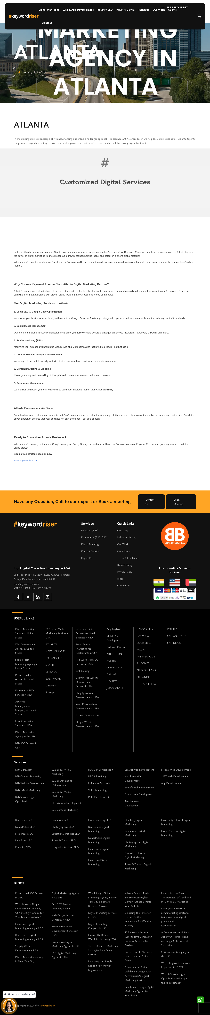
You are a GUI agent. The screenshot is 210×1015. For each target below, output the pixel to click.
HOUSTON (113, 681)
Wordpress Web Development (133, 778)
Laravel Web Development (139, 769)
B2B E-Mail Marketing (27, 790)
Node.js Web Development (176, 769)
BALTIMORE (53, 678)
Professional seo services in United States (24, 679)
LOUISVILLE (144, 643)
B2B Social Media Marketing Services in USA (57, 633)
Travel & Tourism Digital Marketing (138, 866)
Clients (172, 9)
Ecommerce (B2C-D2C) (94, 537)
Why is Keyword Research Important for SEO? (175, 965)
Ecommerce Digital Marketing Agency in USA (66, 944)
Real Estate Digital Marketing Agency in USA (29, 937)
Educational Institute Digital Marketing (136, 855)
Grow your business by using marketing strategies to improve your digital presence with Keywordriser (175, 917)
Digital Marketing (49, 9)
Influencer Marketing (99, 783)
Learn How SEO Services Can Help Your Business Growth (138, 956)
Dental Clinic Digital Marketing (99, 840)
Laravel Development (88, 715)
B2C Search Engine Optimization (62, 783)
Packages (143, 9)
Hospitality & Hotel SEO (65, 847)
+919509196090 (23, 588)
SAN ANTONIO (176, 636)
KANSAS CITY (145, 629)
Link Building (82, 671)
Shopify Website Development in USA (87, 695)
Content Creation (90, 551)
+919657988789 (42, 588)
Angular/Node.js (115, 629)
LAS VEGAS (143, 636)
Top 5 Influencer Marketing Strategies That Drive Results (103, 950)
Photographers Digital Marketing (137, 844)
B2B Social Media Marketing (61, 772)
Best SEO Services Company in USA (61, 906)
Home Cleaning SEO (99, 820)
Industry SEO (105, 9)
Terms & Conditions (127, 558)
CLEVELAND (114, 667)
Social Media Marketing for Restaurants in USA (86, 649)
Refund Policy (124, 565)
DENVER (51, 685)
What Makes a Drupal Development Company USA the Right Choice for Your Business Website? (29, 910)
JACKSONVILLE (115, 688)
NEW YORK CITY (56, 651)
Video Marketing (97, 790)
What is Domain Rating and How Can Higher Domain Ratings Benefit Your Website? (138, 899)
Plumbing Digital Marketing (134, 822)
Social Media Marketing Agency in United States (26, 664)
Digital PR (86, 558)
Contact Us (123, 585)
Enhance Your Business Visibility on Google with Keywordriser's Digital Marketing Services (138, 973)
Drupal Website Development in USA (87, 724)
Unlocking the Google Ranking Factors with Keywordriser (100, 966)
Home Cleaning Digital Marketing (173, 833)
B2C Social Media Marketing (61, 794)
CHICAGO (51, 672)
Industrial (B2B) (89, 530)
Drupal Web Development (139, 794)
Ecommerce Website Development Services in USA (87, 682)
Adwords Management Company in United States (25, 708)
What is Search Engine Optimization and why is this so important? (174, 978)
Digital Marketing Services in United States (24, 633)
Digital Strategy (23, 769)
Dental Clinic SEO (25, 827)
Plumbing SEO (23, 847)
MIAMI (141, 649)
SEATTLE (51, 665)
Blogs (120, 578)
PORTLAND (174, 629)
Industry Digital (125, 9)
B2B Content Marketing (28, 776)
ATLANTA (51, 644)
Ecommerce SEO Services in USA (24, 692)
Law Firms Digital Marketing (97, 862)
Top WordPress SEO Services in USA (87, 662)
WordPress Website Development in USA (87, 706)
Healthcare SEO (24, 833)
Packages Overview (117, 647)
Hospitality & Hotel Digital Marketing (176, 822)
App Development (171, 783)
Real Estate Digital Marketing (98, 829)
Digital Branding (90, 544)
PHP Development (98, 797)
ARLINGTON (114, 654)
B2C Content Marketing (65, 810)
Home (25, 72)
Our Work (159, 9)
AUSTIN (111, 660)
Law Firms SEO (23, 840)
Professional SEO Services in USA (29, 895)
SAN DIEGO (174, 643)
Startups (50, 692)
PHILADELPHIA (146, 684)
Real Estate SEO (24, 820)
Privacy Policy (124, 571)
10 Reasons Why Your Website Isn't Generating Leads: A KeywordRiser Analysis (138, 939)
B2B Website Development (30, 783)
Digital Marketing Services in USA (102, 915)
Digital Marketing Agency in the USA (25, 734)
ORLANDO (143, 677)
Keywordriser (47, 1005)
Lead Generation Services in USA (24, 723)
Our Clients (123, 551)
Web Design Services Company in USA (63, 917)
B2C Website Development (66, 803)
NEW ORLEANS (146, 670)
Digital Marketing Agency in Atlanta (65, 895)
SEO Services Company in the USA (175, 954)
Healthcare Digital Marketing (98, 851)
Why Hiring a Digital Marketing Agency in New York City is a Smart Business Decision (102, 899)
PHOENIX (143, 663)
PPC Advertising (97, 776)
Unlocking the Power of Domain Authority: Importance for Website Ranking (138, 919)
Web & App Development (78, 9)
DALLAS (111, 674)
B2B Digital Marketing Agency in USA (64, 955)
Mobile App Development (113, 638)
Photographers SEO (63, 827)
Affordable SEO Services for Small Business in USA (85, 633)
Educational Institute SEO (66, 833)
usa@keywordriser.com (26, 584)
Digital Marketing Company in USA (97, 926)
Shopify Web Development (139, 787)
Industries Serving (126, 537)
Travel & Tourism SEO (64, 840)
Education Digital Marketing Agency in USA (29, 926)
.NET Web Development (174, 776)
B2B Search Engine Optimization (25, 799)
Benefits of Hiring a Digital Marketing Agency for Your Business (139, 991)
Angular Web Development (132, 803)
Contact (47, 23)
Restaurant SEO (60, 820)
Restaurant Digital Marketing (135, 833)
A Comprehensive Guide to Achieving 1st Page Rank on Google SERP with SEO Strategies (176, 939)
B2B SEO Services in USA (26, 745)
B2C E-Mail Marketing (100, 769)
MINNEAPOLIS (146, 656)
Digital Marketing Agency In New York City (29, 959)
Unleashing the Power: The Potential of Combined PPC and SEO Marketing (176, 897)
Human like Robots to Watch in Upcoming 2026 (102, 937)
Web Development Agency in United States (25, 649)
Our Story (122, 530)
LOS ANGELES (54, 658)
